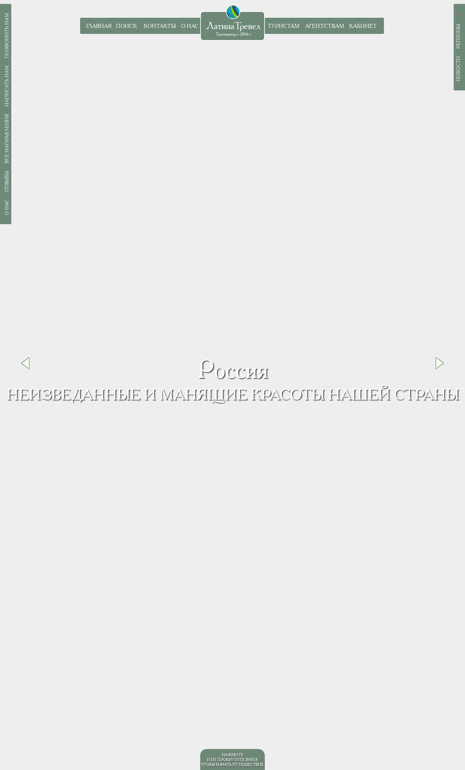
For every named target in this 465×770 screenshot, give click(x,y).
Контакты (160, 26)
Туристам (283, 26)
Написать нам (7, 86)
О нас (190, 26)
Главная (99, 26)
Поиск (126, 26)
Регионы (458, 36)
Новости (458, 68)
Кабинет (363, 26)
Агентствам (324, 26)
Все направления (7, 138)
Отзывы (7, 181)
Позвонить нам (7, 35)
